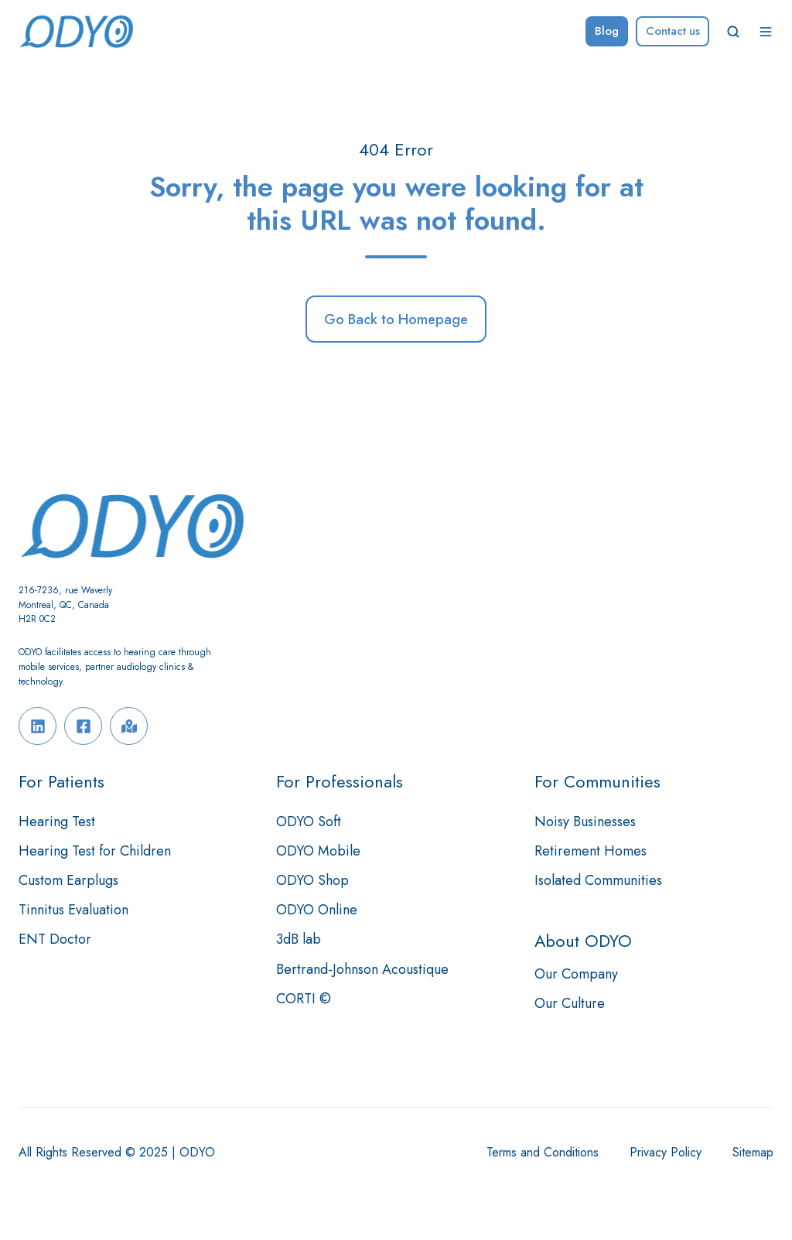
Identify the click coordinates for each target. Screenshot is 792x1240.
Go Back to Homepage (396, 319)
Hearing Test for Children (95, 851)
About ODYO (583, 941)
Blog (607, 30)
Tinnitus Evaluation (73, 910)
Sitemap (752, 1152)
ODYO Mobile (318, 851)
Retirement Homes (590, 851)
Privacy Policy (666, 1152)
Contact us (673, 30)
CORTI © (303, 999)
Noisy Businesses (585, 821)
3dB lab (298, 939)
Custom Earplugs (68, 880)
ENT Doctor (55, 939)
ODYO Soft (308, 821)
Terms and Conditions (542, 1152)
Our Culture (569, 1003)
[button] (733, 31)
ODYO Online (316, 910)
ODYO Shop (312, 880)
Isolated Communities (598, 880)
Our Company (576, 974)
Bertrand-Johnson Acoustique (362, 969)
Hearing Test (57, 821)
